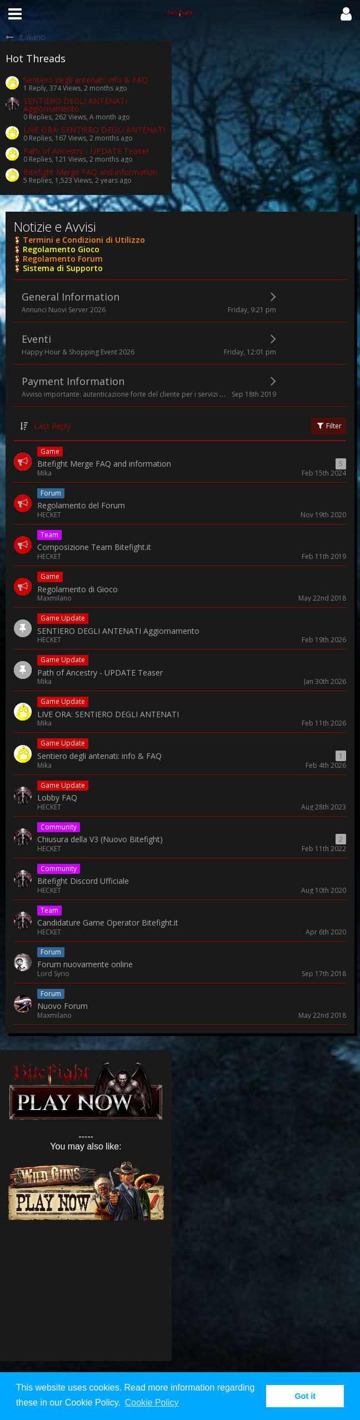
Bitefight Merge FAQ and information (90, 172)
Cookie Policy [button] (152, 1402)
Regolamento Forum (62, 258)
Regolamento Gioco (60, 249)
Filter (329, 426)
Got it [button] (305, 1396)
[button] (15, 14)
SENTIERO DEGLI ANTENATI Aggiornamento (75, 105)
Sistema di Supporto (62, 268)
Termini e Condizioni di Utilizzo (83, 239)
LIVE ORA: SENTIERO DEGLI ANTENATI (94, 129)
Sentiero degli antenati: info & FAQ (85, 79)
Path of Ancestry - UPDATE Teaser (86, 151)
